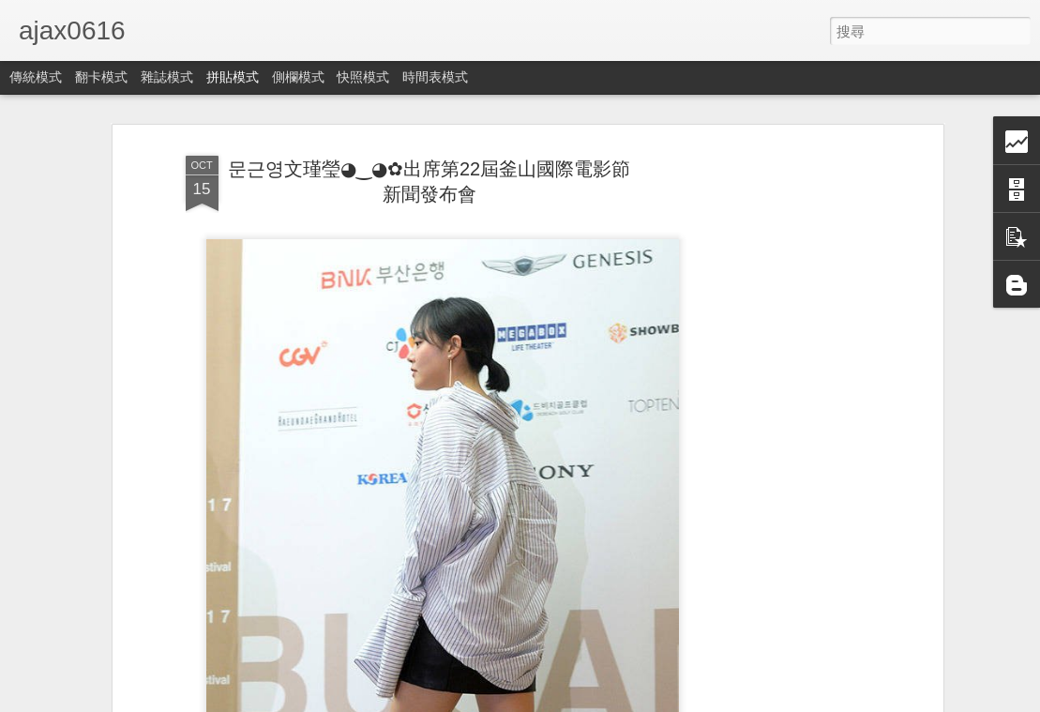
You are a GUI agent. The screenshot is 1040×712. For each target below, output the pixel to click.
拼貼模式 (232, 76)
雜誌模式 (167, 76)
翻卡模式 (101, 76)
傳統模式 (35, 76)
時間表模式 (435, 76)
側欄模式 (298, 76)
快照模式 (363, 76)
